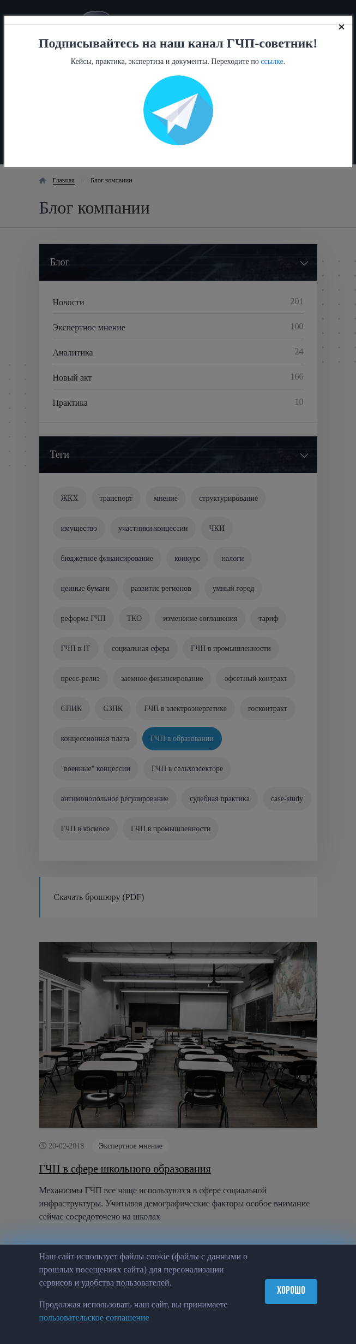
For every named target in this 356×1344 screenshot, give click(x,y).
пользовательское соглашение (94, 1317)
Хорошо (291, 1291)
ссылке (272, 61)
